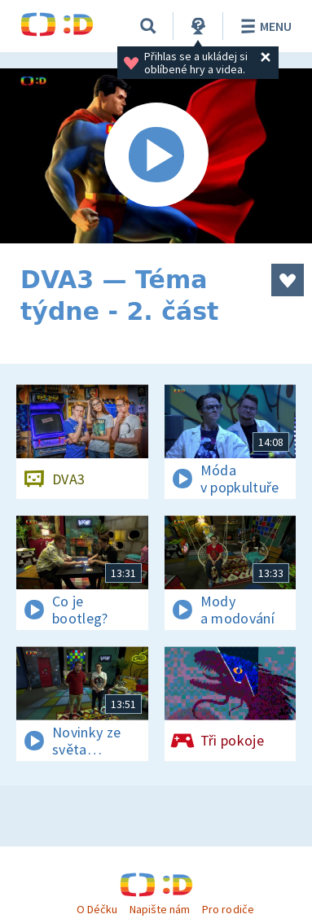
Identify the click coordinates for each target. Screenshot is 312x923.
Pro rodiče (227, 909)
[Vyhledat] (148, 26)
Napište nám (160, 909)
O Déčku (97, 909)
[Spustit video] (156, 155)
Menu (263, 26)
